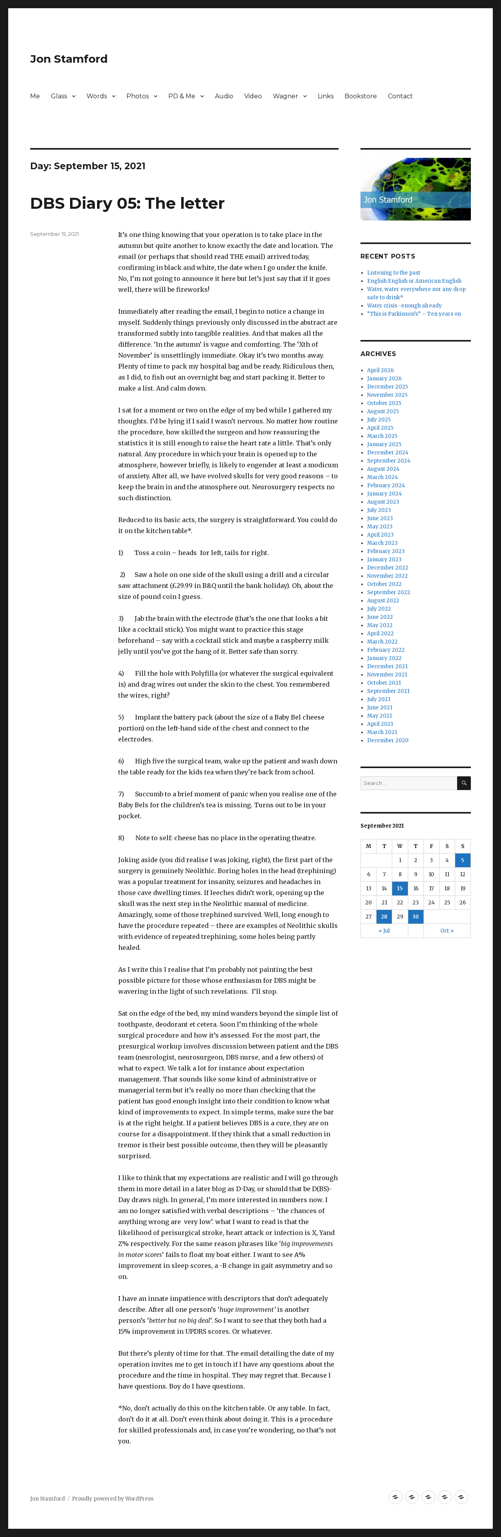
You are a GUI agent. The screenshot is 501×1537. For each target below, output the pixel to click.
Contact (400, 96)
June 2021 (379, 707)
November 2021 (387, 674)
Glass (59, 96)
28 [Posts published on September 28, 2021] (384, 916)
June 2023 (380, 518)
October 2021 (384, 683)
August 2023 (383, 502)
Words (97, 96)
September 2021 (388, 691)
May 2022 (380, 625)
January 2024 (384, 493)
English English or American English (414, 281)
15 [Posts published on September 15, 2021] (400, 888)
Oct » (447, 931)
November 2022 (387, 576)
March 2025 (382, 436)
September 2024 (389, 460)
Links (325, 96)
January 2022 (384, 658)
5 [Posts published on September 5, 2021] (462, 860)
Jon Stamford (69, 58)
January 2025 (384, 444)
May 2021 (379, 715)
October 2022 (384, 584)
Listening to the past (393, 272)
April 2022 (380, 633)
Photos (137, 96)
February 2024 (386, 485)
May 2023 (380, 526)
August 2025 (383, 411)
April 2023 (380, 535)
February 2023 (386, 551)
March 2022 (382, 641)
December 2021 (387, 666)
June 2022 (380, 617)
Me (35, 96)
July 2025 (379, 419)
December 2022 (387, 567)
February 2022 (386, 650)
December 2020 (388, 740)
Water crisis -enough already (404, 305)
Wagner (285, 96)
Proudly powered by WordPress (112, 1498)
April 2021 (380, 724)
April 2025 (380, 428)
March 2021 (382, 732)
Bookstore (360, 96)
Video (253, 96)
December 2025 (387, 386)
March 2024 (382, 477)
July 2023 (379, 510)
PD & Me (181, 96)
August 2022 (383, 600)
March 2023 (382, 543)
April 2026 (380, 370)
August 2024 (383, 469)
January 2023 (384, 559)
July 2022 (379, 609)
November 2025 (387, 395)
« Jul (384, 931)
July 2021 (378, 699)
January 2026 (384, 378)
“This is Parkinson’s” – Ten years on (414, 314)
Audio (224, 96)
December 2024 (388, 452)
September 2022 (388, 592)
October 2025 (384, 403)
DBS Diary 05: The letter (127, 203)
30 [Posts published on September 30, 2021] (416, 916)
